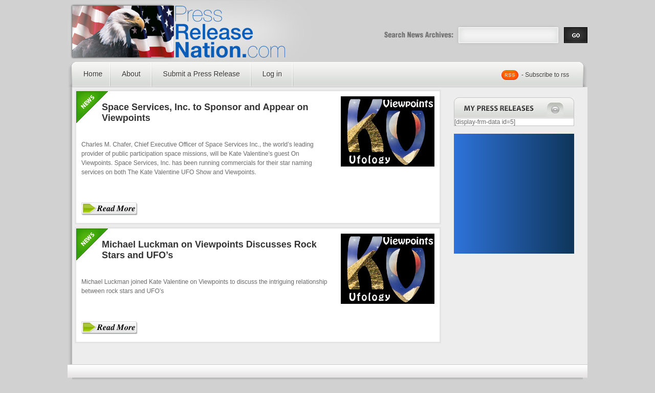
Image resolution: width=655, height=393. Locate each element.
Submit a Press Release (201, 74)
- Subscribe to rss (545, 74)
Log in (272, 74)
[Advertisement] (514, 193)
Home (92, 74)
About (131, 74)
